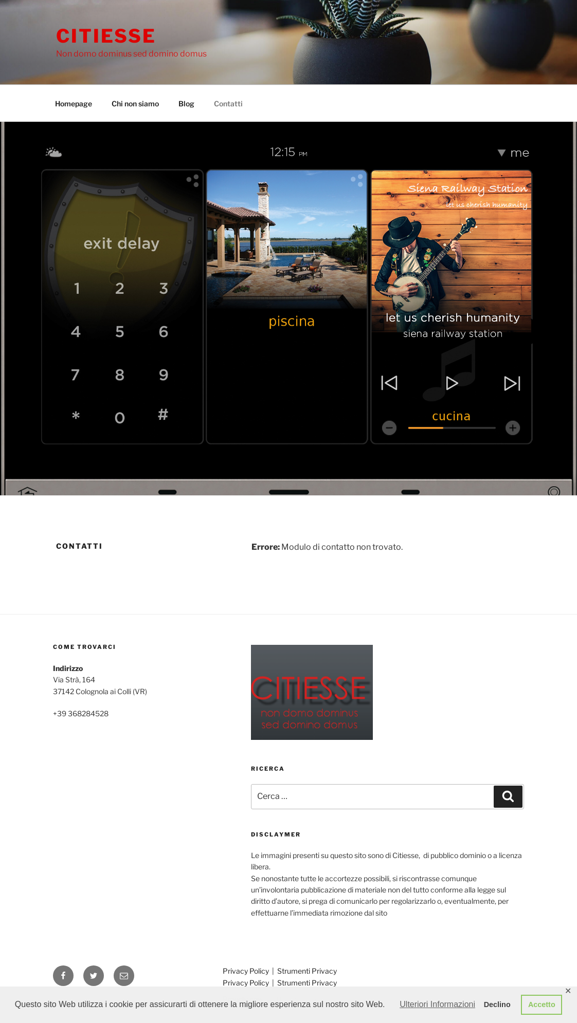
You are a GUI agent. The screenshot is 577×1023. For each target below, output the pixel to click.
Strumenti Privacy (307, 970)
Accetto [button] (541, 1004)
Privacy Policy (247, 970)
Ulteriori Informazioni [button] (437, 1004)
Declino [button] (497, 1004)
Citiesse (106, 36)
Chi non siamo (135, 103)
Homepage (73, 103)
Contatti (228, 103)
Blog (186, 103)
